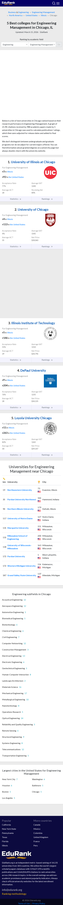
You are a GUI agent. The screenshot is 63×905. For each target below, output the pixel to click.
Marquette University (18, 528)
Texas (4, 837)
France (36, 841)
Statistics (15, 199)
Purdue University (16, 556)
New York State (9, 829)
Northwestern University (19, 490)
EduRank (44, 32)
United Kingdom (40, 837)
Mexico (36, 829)
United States (32, 15)
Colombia (37, 833)
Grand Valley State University (21, 575)
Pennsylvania (8, 833)
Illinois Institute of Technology (31, 323)
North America (15, 15)
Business (12, 12)
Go (59, 44)
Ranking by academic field (31, 39)
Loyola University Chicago (31, 418)
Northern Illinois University (20, 509)
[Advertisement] (31, 85)
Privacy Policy (38, 903)
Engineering (23, 12)
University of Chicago (31, 209)
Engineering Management (43, 12)
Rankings (47, 199)
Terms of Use (24, 903)
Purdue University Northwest (21, 499)
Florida (5, 841)
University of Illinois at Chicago (31, 162)
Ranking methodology (14, 893)
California (6, 824)
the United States (16, 177)
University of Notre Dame (20, 518)
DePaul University (31, 370)
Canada (36, 824)
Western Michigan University (21, 566)
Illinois (44, 15)
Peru (35, 845)
